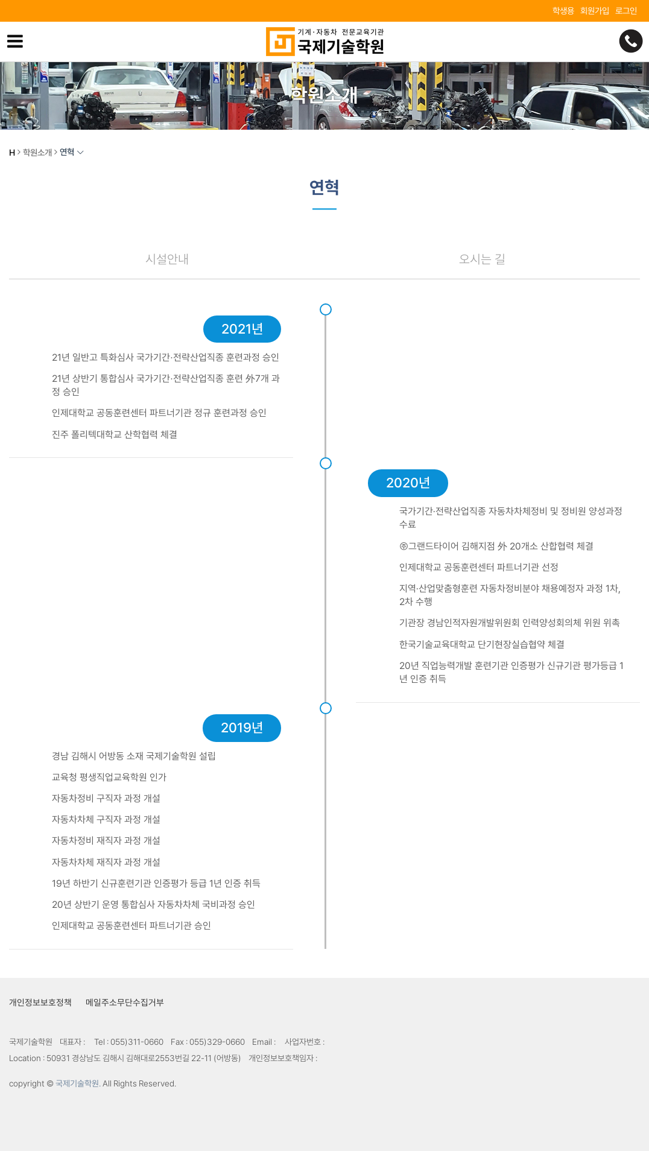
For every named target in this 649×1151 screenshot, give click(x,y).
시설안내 (167, 259)
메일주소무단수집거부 (125, 1002)
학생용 (563, 10)
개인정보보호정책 (40, 1002)
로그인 (626, 10)
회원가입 (594, 10)
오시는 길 (482, 259)
